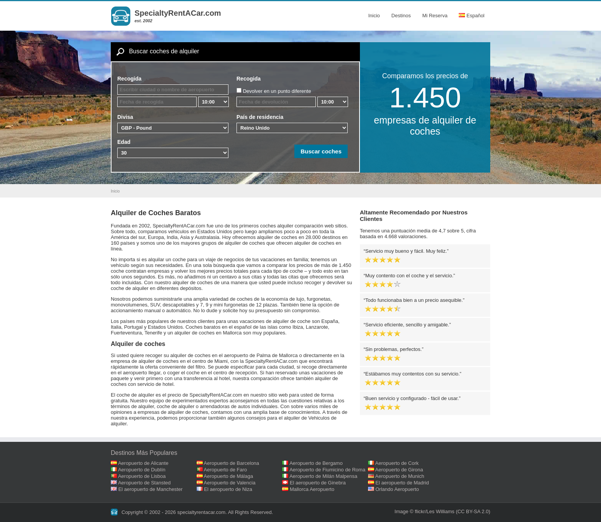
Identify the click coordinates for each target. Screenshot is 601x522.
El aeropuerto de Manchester (150, 489)
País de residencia (259, 117)
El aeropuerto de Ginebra (318, 483)
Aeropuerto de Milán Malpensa (323, 476)
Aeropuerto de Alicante (143, 463)
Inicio (374, 15)
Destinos (401, 15)
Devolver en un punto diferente (277, 91)
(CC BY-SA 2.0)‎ (473, 511)
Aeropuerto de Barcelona (231, 463)
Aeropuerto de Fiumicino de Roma (327, 470)
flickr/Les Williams (434, 511)
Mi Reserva (435, 15)
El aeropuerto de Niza (228, 489)
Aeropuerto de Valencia (230, 483)
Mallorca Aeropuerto (312, 489)
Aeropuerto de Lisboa (142, 476)
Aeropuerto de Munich (399, 476)
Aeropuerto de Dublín (142, 470)
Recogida (129, 79)
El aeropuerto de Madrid (402, 483)
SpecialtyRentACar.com (178, 13)
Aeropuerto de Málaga (228, 476)
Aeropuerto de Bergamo (316, 463)
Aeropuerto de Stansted (144, 483)
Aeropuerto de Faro (225, 470)
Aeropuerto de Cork (397, 463)
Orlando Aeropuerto (397, 489)
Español (471, 15)
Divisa (125, 117)
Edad (123, 142)
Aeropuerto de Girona (399, 470)
